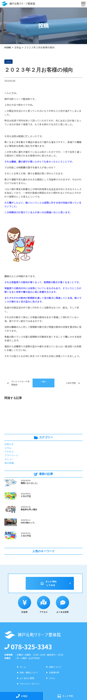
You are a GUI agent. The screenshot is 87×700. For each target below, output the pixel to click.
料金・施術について (29, 672)
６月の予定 (26, 496)
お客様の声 (54, 672)
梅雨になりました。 (30, 483)
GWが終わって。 (28, 522)
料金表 (24, 604)
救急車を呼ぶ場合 (29, 509)
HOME (7, 47)
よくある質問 (62, 604)
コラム (17, 47)
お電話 (21, 696)
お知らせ (9, 444)
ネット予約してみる (48, 583)
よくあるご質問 (27, 678)
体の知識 (9, 463)
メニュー (9, 459)
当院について (55, 666)
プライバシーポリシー (30, 683)
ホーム (23, 666)
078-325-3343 (28, 646)
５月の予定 (26, 536)
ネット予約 (65, 696)
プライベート (11, 455)
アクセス (9, 451)
